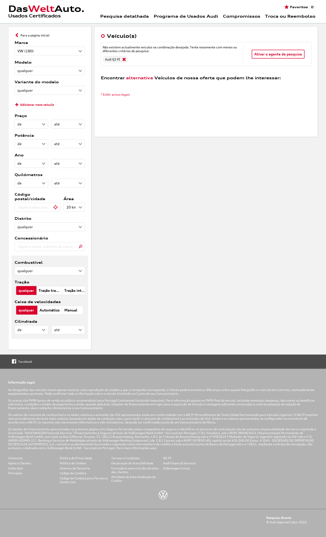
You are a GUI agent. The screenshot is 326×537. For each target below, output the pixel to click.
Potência (24, 135)
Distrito (23, 218)
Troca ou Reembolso (290, 16)
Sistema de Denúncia (75, 468)
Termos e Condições (125, 458)
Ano (19, 155)
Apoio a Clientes (19, 463)
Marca (21, 42)
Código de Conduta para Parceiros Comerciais (84, 480)
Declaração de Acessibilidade (132, 463)
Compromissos (241, 16)
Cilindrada (26, 321)
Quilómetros (28, 175)
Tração (22, 282)
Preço (21, 116)
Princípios (15, 473)
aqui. (154, 448)
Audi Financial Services (179, 463)
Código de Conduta (73, 473)
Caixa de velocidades (38, 302)
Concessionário (31, 238)
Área (68, 199)
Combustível (29, 262)
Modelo (23, 62)
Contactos (15, 458)
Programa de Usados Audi (186, 16)
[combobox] (37, 207)
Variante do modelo (37, 82)
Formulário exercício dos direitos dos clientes (135, 470)
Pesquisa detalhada (124, 16)
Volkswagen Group (176, 468)
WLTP (167, 458)
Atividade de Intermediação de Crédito (133, 478)
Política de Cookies (73, 463)
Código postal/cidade (30, 196)
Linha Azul (15, 468)
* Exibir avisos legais (115, 94)
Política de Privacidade (76, 458)
